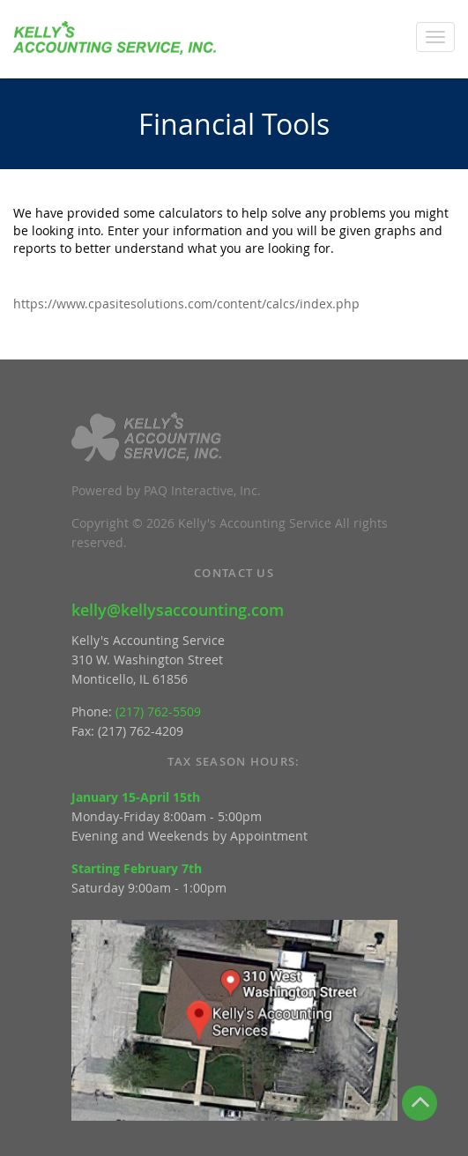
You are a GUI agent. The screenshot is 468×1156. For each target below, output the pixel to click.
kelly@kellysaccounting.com (177, 609)
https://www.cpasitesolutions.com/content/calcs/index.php (186, 303)
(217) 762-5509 (158, 711)
